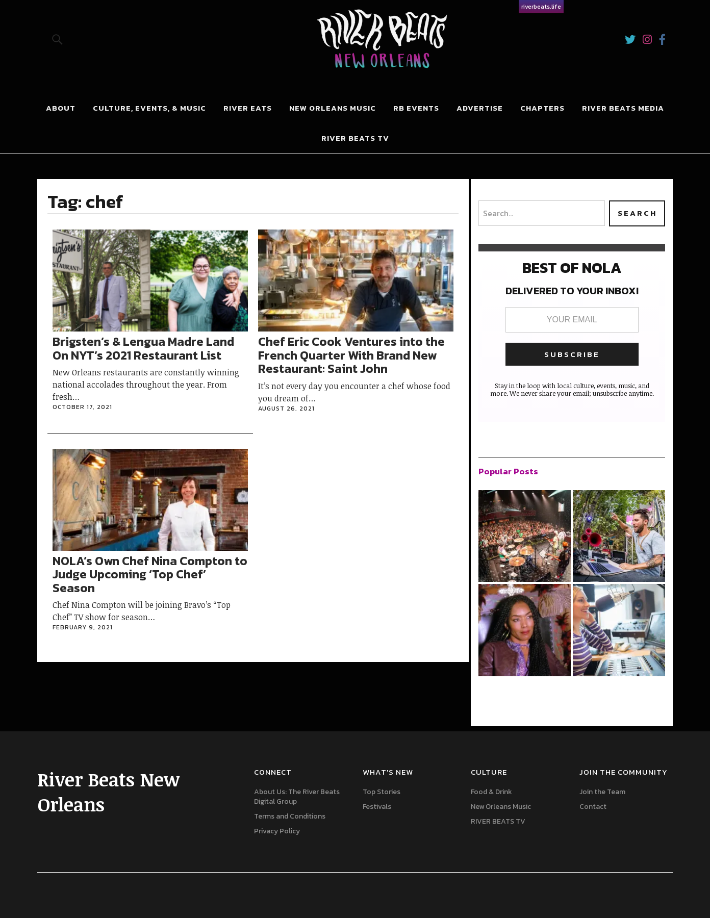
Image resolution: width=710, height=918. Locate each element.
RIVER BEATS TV (498, 821)
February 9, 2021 (83, 627)
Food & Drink (491, 791)
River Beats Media (623, 108)
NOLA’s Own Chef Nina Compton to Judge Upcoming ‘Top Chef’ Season (150, 574)
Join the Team (602, 791)
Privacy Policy (277, 831)
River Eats (247, 108)
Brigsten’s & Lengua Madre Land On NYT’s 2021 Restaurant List (143, 348)
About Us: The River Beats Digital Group (297, 796)
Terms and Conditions (289, 816)
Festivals (377, 806)
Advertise (480, 108)
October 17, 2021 (82, 407)
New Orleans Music (332, 108)
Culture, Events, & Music (149, 108)
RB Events (416, 108)
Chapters (542, 108)
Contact (592, 806)
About (60, 108)
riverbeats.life (541, 6)
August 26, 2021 (286, 408)
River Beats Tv (355, 138)
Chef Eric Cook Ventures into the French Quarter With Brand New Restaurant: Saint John (351, 355)
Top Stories (381, 791)
